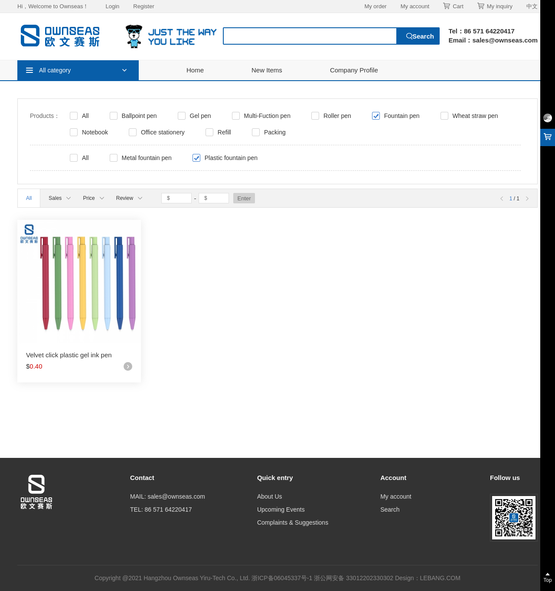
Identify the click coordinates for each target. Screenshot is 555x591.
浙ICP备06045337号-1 (282, 578)
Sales (60, 198)
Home (195, 70)
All (85, 115)
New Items (266, 70)
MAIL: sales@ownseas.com (167, 496)
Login (112, 6)
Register (143, 6)
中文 (532, 6)
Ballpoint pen (139, 115)
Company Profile (354, 70)
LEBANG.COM (440, 578)
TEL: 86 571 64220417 (161, 509)
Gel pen (200, 115)
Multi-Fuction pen (267, 115)
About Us (269, 496)
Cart (453, 6)
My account (415, 6)
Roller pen (337, 115)
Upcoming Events (281, 509)
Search (389, 509)
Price (93, 198)
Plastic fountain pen (231, 157)
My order (375, 6)
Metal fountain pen (147, 157)
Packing (275, 132)
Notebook (95, 132)
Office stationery (163, 132)
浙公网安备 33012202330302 (353, 578)
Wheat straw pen (475, 115)
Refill (224, 132)
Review (129, 198)
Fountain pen (402, 115)
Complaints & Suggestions (292, 522)
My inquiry (495, 6)
